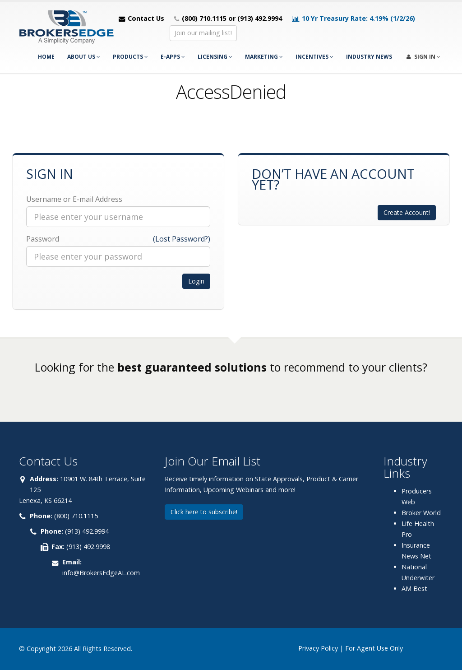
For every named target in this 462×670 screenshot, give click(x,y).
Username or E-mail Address (74, 199)
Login (196, 281)
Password (42, 239)
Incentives (314, 56)
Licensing (215, 56)
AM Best (414, 588)
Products (130, 56)
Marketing (264, 56)
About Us (83, 56)
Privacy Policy (318, 648)
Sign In (423, 56)
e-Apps (173, 56)
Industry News (369, 56)
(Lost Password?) (181, 239)
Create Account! (406, 212)
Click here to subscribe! (204, 511)
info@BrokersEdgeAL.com (101, 572)
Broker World (421, 512)
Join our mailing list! (203, 32)
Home (46, 56)
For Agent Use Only (374, 648)
